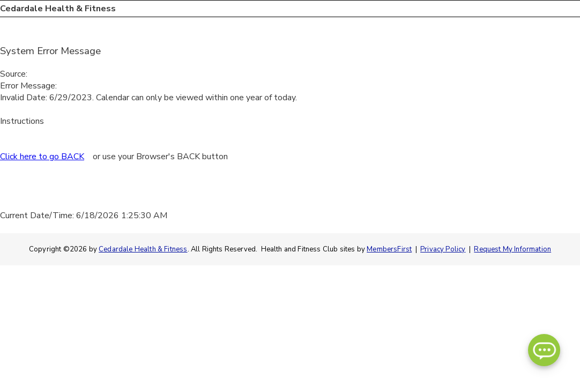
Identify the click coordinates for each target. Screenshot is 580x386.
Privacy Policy (442, 249)
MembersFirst (389, 249)
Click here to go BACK (42, 156)
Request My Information (512, 249)
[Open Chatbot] (544, 350)
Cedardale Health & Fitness (143, 249)
